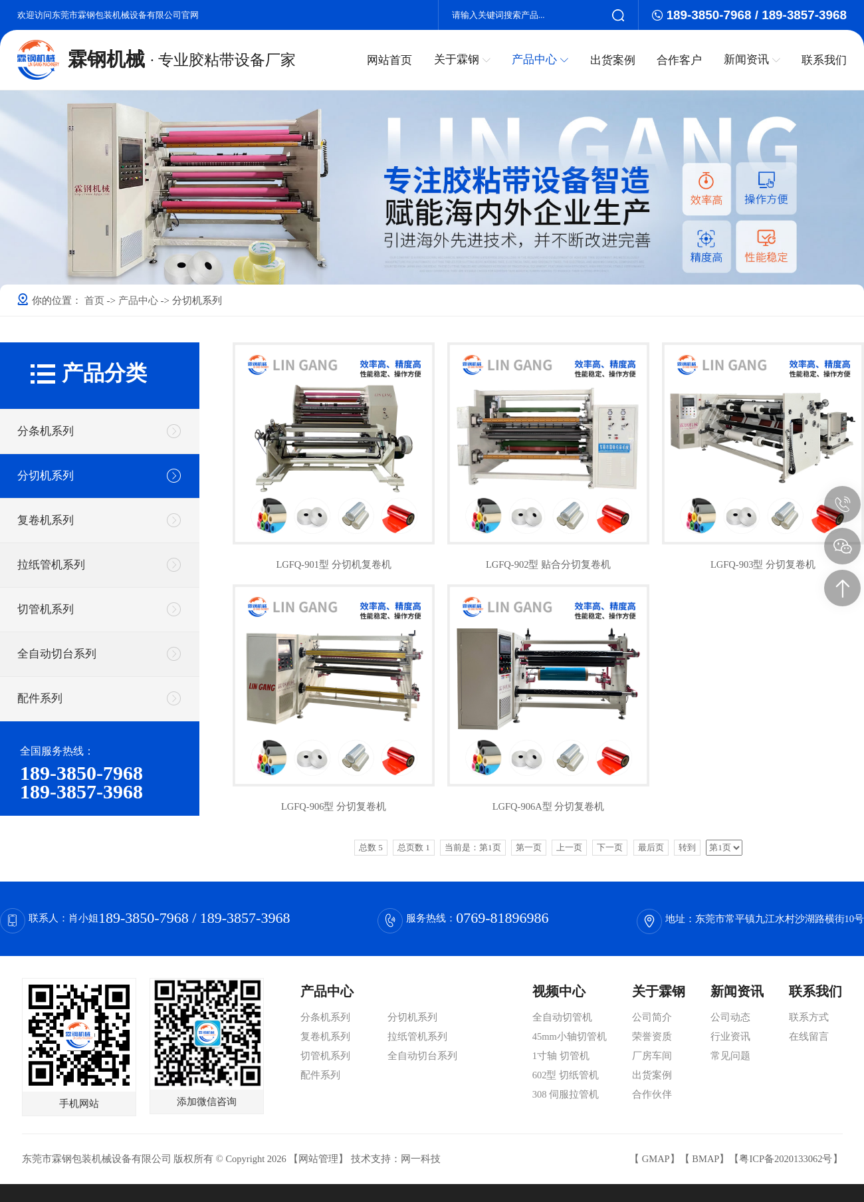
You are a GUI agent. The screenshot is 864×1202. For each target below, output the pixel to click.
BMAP (705, 1158)
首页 (95, 300)
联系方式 (809, 1017)
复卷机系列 (45, 520)
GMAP (656, 1158)
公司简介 (652, 1017)
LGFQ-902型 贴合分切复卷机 (548, 564)
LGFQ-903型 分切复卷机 (762, 564)
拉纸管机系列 (51, 564)
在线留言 (809, 1036)
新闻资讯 (752, 59)
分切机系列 (45, 475)
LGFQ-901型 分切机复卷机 (333, 564)
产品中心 (540, 59)
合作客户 (679, 59)
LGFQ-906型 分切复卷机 (333, 806)
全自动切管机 (562, 1017)
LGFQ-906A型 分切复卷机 (548, 806)
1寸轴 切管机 (561, 1055)
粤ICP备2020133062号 (785, 1158)
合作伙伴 (652, 1094)
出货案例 (612, 59)
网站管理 (318, 1158)
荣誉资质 (652, 1036)
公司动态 (730, 1017)
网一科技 (421, 1158)
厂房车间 (652, 1055)
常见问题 (730, 1055)
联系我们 (824, 59)
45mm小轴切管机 (569, 1036)
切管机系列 (45, 609)
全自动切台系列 (56, 654)
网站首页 (390, 59)
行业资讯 (730, 1036)
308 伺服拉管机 (565, 1094)
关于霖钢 (463, 59)
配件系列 (39, 698)
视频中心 (559, 991)
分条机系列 (45, 431)
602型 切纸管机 (565, 1075)
